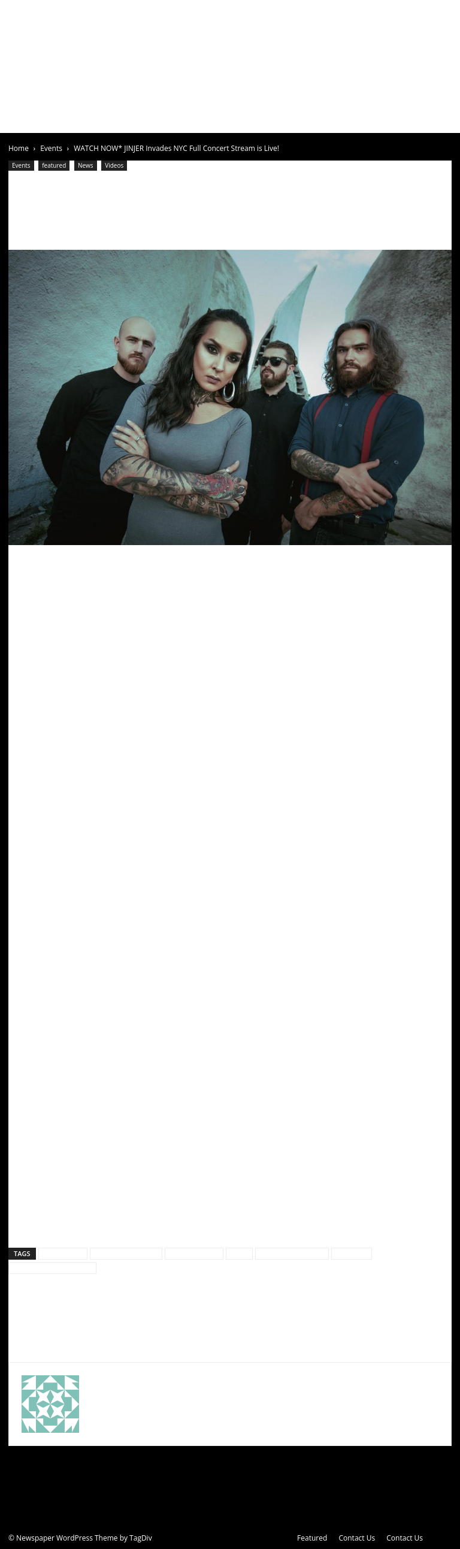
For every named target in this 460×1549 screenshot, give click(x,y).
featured (54, 165)
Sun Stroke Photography (52, 1267)
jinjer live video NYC (292, 1253)
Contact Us (356, 1538)
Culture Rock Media (126, 1253)
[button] (437, 119)
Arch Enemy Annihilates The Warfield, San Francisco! (347, 1317)
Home (24, 118)
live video (352, 1253)
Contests (340, 118)
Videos (255, 118)
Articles (103, 118)
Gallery (218, 118)
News (183, 118)
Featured (312, 1538)
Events (150, 118)
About (56, 118)
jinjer (239, 1253)
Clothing (295, 118)
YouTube (73, 709)
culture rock (63, 1253)
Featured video (194, 1253)
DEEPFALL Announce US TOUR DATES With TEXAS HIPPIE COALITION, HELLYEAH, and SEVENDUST (109, 1323)
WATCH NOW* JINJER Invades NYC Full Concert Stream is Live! (213, 201)
